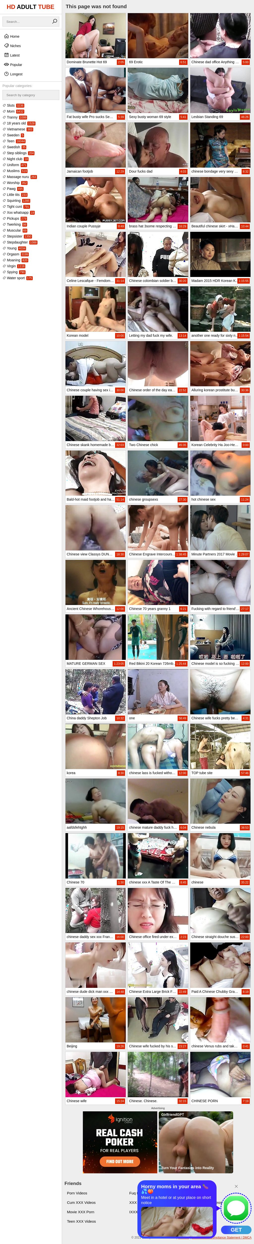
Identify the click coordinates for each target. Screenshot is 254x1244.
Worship (15, 183)
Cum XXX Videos (81, 1202)
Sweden (13, 135)
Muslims (15, 171)
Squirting (16, 201)
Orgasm (15, 254)
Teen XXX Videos (81, 1221)
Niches (12, 45)
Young (14, 248)
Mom (13, 111)
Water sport (17, 278)
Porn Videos (77, 1193)
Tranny (14, 117)
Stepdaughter (19, 242)
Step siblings (18, 153)
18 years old (18, 123)
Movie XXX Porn (80, 1212)
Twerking (14, 224)
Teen (14, 141)
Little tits (15, 195)
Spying (14, 272)
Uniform (14, 165)
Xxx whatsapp (18, 212)
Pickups (14, 218)
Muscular (14, 230)
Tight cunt (16, 207)
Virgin (13, 266)
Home (11, 36)
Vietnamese (17, 129)
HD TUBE (30, 6)
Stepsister (17, 236)
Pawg (13, 189)
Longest (13, 74)
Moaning (15, 260)
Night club (15, 159)
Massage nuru (19, 177)
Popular (13, 64)
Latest (12, 55)
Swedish (14, 147)
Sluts (13, 105)
